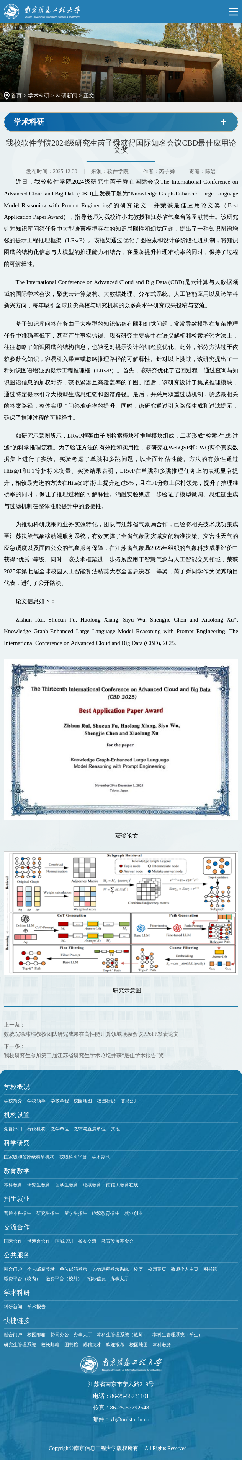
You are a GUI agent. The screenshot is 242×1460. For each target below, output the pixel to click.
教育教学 (17, 1171)
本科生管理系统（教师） (122, 1334)
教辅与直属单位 (90, 1129)
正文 (88, 95)
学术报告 (36, 1306)
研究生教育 (38, 1185)
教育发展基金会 (117, 1241)
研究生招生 (47, 1213)
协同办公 (60, 1334)
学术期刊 (101, 1157)
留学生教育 (66, 1185)
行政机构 (36, 1129)
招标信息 (96, 1278)
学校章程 (60, 1101)
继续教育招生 (105, 1213)
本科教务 (162, 1344)
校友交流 (87, 1241)
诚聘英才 (92, 1344)
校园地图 (83, 1101)
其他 (115, 1129)
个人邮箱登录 (41, 1269)
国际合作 (13, 1241)
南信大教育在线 (122, 1185)
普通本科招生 (17, 1213)
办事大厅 (119, 1278)
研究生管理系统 (20, 1344)
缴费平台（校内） (22, 1278)
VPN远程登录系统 (110, 1269)
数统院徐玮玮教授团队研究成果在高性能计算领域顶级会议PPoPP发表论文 (91, 1034)
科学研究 (17, 1143)
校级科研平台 (73, 1157)
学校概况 (17, 1087)
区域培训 (64, 1241)
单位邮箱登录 (73, 1269)
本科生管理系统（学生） (177, 1334)
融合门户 (13, 1269)
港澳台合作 (38, 1241)
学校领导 (36, 1101)
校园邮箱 (36, 1334)
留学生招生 (75, 1213)
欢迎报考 (115, 1344)
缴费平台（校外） (64, 1278)
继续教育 (92, 1185)
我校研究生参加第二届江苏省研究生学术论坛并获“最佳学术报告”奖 (84, 1055)
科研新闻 (66, 95)
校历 (138, 1269)
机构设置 (17, 1115)
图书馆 (210, 1269)
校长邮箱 (50, 1344)
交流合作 (17, 1227)
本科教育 (13, 1185)
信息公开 (129, 1101)
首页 (16, 95)
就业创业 (133, 1213)
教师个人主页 (184, 1269)
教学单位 (60, 1129)
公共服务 (17, 1255)
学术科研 (38, 95)
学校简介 (13, 1101)
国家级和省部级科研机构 (29, 1157)
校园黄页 (157, 1269)
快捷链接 (17, 1320)
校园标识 (106, 1101)
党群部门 (13, 1129)
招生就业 (17, 1198)
